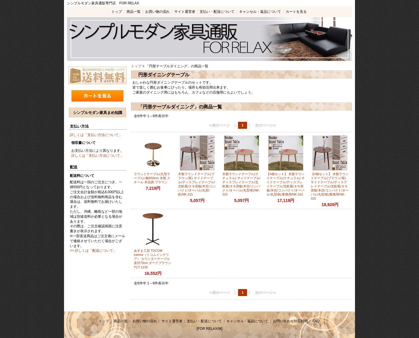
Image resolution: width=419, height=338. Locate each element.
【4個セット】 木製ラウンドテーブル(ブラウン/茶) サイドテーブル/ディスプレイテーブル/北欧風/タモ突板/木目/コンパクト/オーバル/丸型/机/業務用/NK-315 (330, 186)
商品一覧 (134, 12)
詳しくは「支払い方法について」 (96, 135)
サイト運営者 (184, 12)
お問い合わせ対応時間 (290, 321)
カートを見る (296, 12)
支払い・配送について (217, 12)
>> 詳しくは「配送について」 (93, 251)
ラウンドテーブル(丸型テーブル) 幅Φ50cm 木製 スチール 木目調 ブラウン (152, 178)
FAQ (316, 321)
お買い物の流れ (157, 12)
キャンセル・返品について (260, 12)
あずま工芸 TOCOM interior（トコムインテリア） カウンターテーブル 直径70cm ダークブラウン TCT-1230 (152, 259)
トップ (116, 12)
